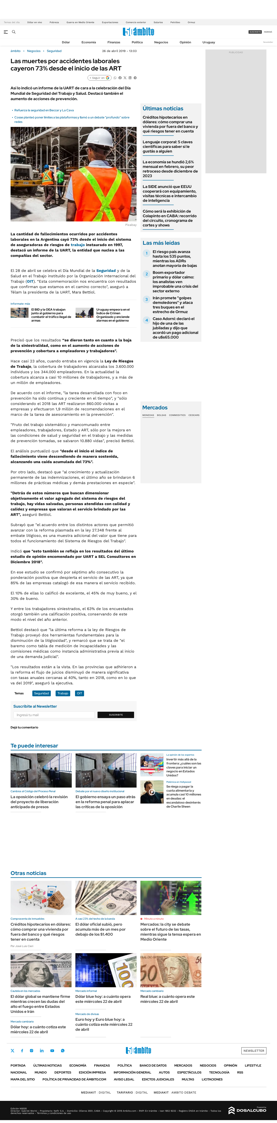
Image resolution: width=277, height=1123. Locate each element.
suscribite (255, 32)
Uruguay (209, 42)
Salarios (158, 22)
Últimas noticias (47, 1065)
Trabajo (63, 693)
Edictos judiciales (158, 1079)
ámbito (16, 51)
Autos (164, 1072)
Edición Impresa (92, 1072)
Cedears (194, 415)
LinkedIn (41, 1050)
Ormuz (191, 22)
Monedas (148, 415)
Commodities (177, 415)
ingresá (268, 32)
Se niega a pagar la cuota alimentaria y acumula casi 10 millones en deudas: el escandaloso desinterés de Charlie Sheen (183, 796)
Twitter (12, 1050)
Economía (89, 42)
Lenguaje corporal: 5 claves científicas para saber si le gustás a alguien (168, 146)
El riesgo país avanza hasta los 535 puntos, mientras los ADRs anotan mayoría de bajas (175, 258)
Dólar (66, 42)
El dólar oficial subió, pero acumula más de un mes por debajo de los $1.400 (100, 929)
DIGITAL (96, 1092)
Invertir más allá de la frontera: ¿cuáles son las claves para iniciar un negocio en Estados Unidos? (183, 767)
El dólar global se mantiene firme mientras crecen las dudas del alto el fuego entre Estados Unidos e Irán (40, 1004)
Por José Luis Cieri (22, 946)
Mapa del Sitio (23, 1079)
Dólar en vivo (34, 22)
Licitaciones (212, 1079)
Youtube (52, 1050)
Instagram (31, 1050)
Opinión (185, 42)
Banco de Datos (153, 1065)
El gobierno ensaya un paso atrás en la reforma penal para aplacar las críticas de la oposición (105, 801)
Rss (240, 1072)
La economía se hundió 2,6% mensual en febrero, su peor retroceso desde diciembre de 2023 (170, 168)
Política (137, 42)
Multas (188, 1079)
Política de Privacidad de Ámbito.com (74, 1079)
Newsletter (268, 42)
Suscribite (116, 714)
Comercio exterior (136, 22)
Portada (18, 1065)
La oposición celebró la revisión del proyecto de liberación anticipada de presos (39, 801)
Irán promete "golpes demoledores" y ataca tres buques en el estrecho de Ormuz (173, 304)
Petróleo (175, 22)
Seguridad (54, 51)
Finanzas (114, 42)
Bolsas (161, 415)
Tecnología (219, 1072)
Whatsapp (62, 1050)
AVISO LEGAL (124, 1079)
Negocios (161, 42)
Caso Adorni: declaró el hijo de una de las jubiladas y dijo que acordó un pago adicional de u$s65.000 (175, 328)
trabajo (78, 244)
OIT (30, 281)
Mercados (183, 1065)
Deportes (62, 1072)
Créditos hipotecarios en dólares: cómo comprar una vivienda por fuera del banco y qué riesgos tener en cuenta (170, 124)
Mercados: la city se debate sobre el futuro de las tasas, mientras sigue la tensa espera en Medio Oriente (170, 932)
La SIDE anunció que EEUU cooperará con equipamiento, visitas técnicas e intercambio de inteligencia (170, 193)
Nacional (19, 1072)
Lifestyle (253, 1065)
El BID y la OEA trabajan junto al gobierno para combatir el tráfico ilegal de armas (51, 315)
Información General (132, 1072)
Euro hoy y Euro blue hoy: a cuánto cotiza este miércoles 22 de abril (103, 1024)
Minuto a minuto (154, 918)
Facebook (22, 1050)
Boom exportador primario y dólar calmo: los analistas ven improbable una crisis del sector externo (175, 281)
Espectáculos (189, 1072)
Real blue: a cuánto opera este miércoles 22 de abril (167, 999)
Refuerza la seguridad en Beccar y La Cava (44, 110)
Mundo (41, 1072)
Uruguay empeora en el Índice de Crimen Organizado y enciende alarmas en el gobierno (113, 315)
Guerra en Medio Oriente (80, 22)
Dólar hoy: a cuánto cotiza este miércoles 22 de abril (38, 1029)
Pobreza (54, 22)
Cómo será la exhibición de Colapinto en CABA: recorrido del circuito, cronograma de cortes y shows (170, 218)
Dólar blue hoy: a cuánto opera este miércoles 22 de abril (103, 999)
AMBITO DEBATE (175, 1092)
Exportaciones (110, 22)
